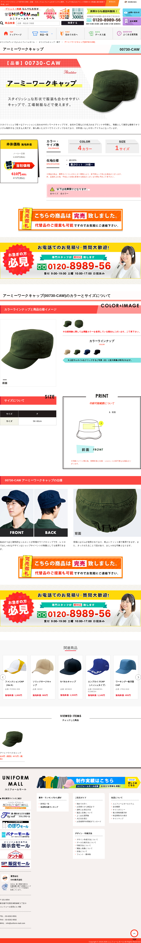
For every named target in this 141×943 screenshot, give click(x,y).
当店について (117, 798)
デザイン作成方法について (87, 840)
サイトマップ (118, 819)
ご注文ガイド (80, 798)
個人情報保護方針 (120, 813)
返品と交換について (85, 813)
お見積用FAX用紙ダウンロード (89, 822)
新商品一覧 (44, 804)
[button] (3, 677)
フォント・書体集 (84, 854)
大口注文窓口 (82, 819)
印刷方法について (84, 845)
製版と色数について (85, 848)
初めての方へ (82, 804)
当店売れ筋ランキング (49, 807)
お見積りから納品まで (85, 807)
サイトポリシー (119, 810)
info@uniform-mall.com (15, 923)
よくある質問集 (83, 816)
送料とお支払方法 (84, 810)
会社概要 (116, 807)
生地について (82, 851)
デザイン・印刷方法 (83, 833)
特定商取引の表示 (120, 816)
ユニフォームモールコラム (123, 804)
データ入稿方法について (86, 842)
